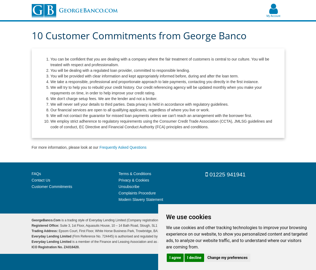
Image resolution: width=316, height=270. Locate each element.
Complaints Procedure (137, 193)
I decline (194, 257)
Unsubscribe (129, 186)
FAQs (36, 174)
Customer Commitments (52, 186)
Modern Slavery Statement (141, 199)
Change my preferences (227, 257)
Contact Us (41, 180)
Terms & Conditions (135, 174)
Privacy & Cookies (134, 180)
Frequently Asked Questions (123, 147)
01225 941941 (225, 174)
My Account (274, 16)
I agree (175, 257)
